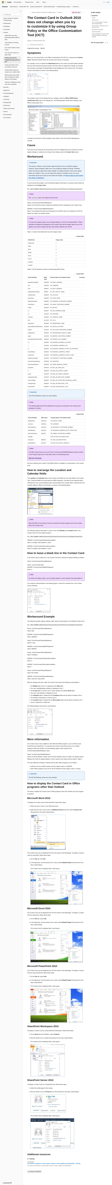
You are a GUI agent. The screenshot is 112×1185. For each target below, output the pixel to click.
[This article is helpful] (105, 43)
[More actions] (83, 12)
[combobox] (11, 14)
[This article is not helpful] (107, 43)
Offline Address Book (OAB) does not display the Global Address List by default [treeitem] (12, 77)
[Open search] (104, 2)
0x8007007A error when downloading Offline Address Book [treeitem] (12, 37)
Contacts (59, 12)
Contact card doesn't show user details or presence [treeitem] (11, 66)
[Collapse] (20, 11)
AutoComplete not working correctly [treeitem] (11, 43)
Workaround (95, 20)
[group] (56, 332)
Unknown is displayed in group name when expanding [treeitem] (13, 83)
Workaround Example (97, 29)
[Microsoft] (3, 2)
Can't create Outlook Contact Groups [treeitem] (12, 48)
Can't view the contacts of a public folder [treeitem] (12, 53)
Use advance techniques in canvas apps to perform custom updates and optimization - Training (53, 1163)
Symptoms (95, 15)
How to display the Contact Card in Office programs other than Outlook (100, 35)
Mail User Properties (35, 458)
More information (96, 31)
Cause (93, 17)
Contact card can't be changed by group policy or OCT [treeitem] (12, 60)
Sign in (108, 2)
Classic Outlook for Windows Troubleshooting (43, 12)
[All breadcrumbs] (28, 12)
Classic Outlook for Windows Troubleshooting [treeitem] (10, 19)
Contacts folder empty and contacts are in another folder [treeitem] (12, 71)
